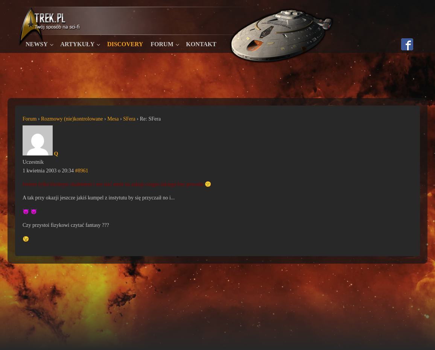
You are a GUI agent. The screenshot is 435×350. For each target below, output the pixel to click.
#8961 (81, 170)
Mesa (113, 119)
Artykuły (77, 44)
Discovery (125, 44)
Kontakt (201, 44)
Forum (162, 44)
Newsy (37, 44)
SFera (129, 119)
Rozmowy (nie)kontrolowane (72, 119)
